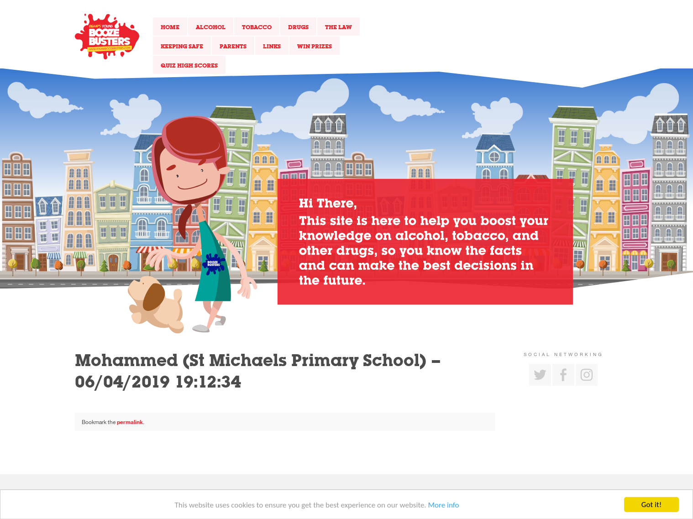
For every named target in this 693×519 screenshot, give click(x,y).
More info (443, 506)
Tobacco (257, 27)
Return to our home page (107, 36)
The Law (338, 27)
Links (272, 46)
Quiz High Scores (189, 65)
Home (170, 27)
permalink (130, 421)
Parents (233, 46)
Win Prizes (314, 46)
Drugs (298, 27)
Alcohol (211, 27)
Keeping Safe (182, 46)
